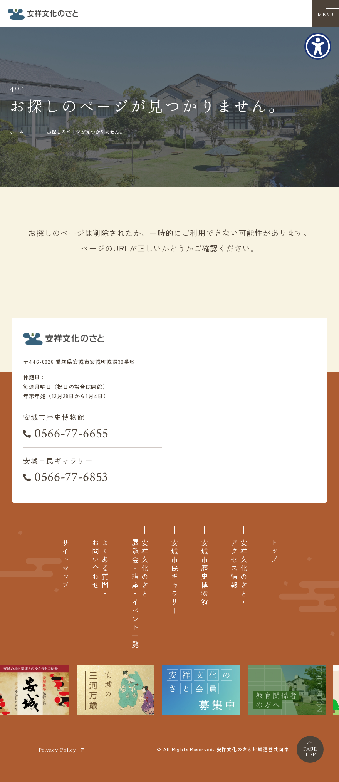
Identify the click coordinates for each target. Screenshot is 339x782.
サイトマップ (65, 564)
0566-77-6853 (71, 477)
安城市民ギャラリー (174, 577)
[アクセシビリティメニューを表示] (317, 46)
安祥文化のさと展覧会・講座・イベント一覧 (139, 594)
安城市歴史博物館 (204, 573)
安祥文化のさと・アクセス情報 (238, 573)
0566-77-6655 (71, 433)
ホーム (17, 131)
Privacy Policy (57, 749)
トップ (274, 551)
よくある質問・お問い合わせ (100, 568)
